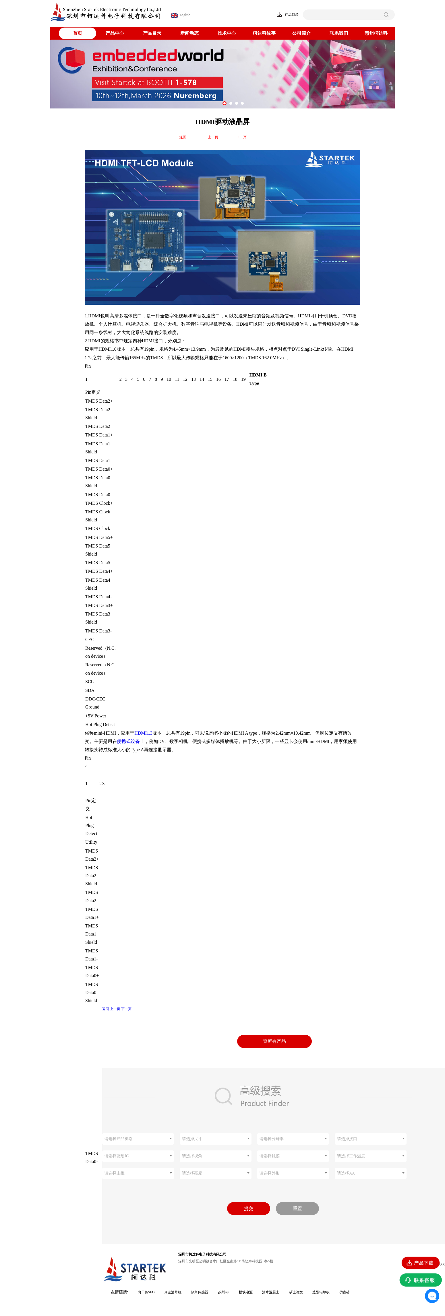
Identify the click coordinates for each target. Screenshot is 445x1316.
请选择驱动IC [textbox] (117, 1156)
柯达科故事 (264, 33)
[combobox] (138, 1139)
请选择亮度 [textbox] (192, 1173)
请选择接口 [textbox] (347, 1139)
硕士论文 (296, 1292)
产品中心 (115, 33)
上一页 (213, 137)
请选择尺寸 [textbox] (192, 1139)
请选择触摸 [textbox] (270, 1156)
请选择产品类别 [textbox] (119, 1139)
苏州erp (223, 1292)
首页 (77, 33)
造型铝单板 (321, 1292)
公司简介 (301, 33)
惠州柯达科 (376, 33)
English (180, 15)
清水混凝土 (270, 1292)
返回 (182, 137)
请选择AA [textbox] (346, 1173)
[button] (224, 103)
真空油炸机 (172, 1292)
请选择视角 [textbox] (192, 1156)
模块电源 (246, 1292)
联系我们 (339, 33)
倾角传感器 (199, 1292)
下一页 (241, 137)
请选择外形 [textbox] (270, 1173)
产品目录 (152, 33)
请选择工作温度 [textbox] (351, 1156)
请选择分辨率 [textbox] (272, 1139)
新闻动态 (189, 33)
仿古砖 (344, 1292)
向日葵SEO (146, 1292)
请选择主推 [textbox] (115, 1173)
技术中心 (227, 33)
